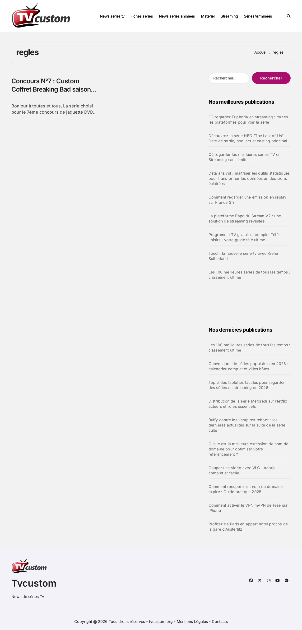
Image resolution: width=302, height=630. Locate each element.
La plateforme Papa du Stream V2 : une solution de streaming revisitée (245, 218)
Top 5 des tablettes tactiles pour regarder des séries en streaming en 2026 (247, 385)
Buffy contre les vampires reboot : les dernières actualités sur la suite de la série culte (247, 425)
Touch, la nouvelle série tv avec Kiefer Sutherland (244, 256)
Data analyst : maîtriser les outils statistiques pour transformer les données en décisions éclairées (249, 178)
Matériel (207, 16)
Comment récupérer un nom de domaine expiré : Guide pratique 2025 (246, 489)
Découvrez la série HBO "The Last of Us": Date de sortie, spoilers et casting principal (248, 138)
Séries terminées (258, 16)
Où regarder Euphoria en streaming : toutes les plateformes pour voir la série (248, 120)
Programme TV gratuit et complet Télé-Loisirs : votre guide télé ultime (244, 237)
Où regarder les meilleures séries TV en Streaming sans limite (245, 157)
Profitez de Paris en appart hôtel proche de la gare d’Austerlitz (248, 527)
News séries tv (112, 16)
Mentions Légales (193, 621)
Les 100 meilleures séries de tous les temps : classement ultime (249, 275)
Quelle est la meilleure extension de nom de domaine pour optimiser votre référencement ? (248, 449)
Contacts (220, 621)
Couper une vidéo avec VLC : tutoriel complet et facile (243, 470)
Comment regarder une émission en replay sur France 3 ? (248, 200)
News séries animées (177, 16)
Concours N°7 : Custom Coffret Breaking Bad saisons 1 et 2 (55, 89)
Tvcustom (33, 583)
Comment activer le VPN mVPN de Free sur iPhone (248, 508)
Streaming (229, 16)
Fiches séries (141, 16)
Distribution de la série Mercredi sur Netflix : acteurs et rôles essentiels (249, 404)
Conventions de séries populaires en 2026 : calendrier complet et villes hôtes (248, 366)
